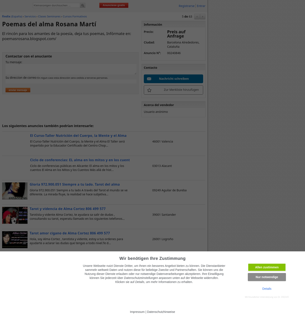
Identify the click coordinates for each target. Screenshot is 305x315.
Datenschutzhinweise (161, 312)
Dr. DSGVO (283, 297)
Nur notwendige (267, 277)
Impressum (137, 312)
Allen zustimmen (267, 267)
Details (267, 288)
